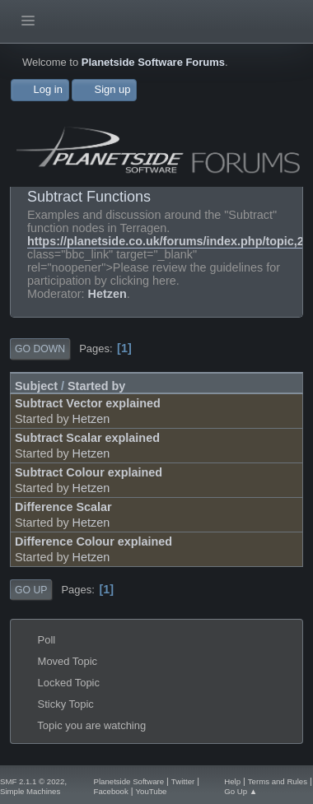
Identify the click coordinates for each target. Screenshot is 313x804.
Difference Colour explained (93, 541)
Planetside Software (129, 781)
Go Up (31, 590)
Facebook (111, 791)
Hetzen (107, 293)
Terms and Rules (277, 781)
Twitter (182, 781)
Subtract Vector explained (88, 403)
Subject (36, 386)
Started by (96, 386)
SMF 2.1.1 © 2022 (32, 781)
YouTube (151, 791)
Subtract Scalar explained (87, 437)
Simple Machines (30, 791)
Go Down (40, 349)
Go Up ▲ (240, 791)
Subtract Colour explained (88, 472)
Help (232, 781)
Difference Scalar (63, 507)
